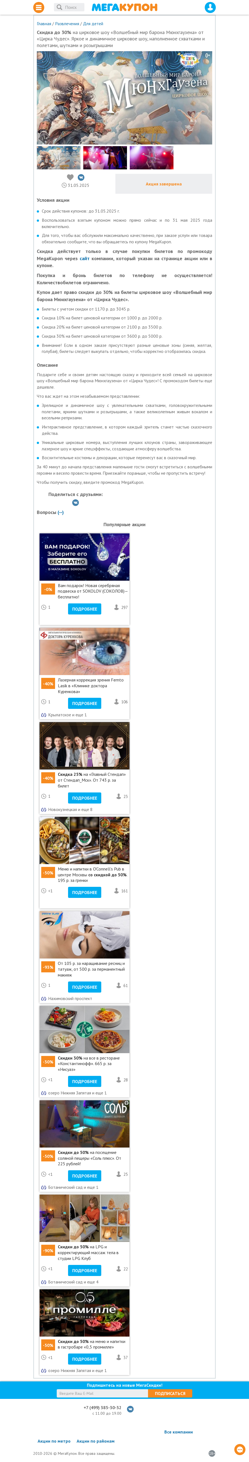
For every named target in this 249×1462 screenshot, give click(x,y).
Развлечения (67, 23)
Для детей (93, 23)
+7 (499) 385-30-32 (102, 1407)
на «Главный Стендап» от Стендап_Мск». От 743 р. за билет (92, 780)
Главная (44, 23)
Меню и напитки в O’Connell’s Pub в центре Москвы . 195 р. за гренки (92, 874)
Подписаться (170, 1393)
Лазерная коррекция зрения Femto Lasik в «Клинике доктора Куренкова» (91, 685)
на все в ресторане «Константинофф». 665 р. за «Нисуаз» (89, 1063)
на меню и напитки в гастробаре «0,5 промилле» (91, 1344)
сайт (85, 258)
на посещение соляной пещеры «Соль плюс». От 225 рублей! (89, 1158)
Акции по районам (96, 1441)
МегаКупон (124, 7)
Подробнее (84, 609)
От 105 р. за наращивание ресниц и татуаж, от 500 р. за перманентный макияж (91, 969)
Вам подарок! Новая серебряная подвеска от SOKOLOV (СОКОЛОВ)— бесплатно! (93, 591)
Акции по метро (54, 1441)
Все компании (178, 1432)
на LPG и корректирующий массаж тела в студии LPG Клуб (88, 1252)
